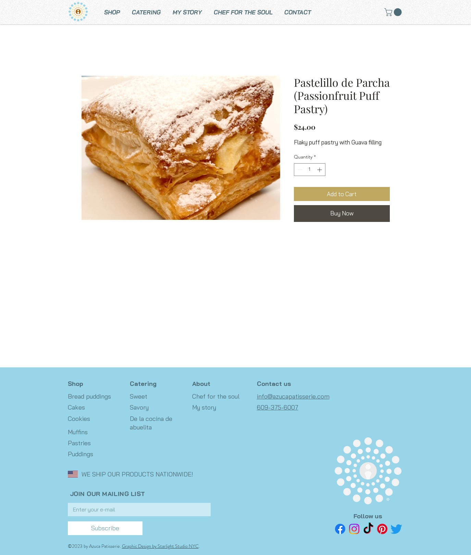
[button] (394, 12)
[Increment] (320, 170)
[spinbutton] (309, 170)
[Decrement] (299, 170)
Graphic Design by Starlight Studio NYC (160, 546)
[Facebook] (340, 529)
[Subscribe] (105, 528)
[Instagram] (354, 529)
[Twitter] (396, 529)
